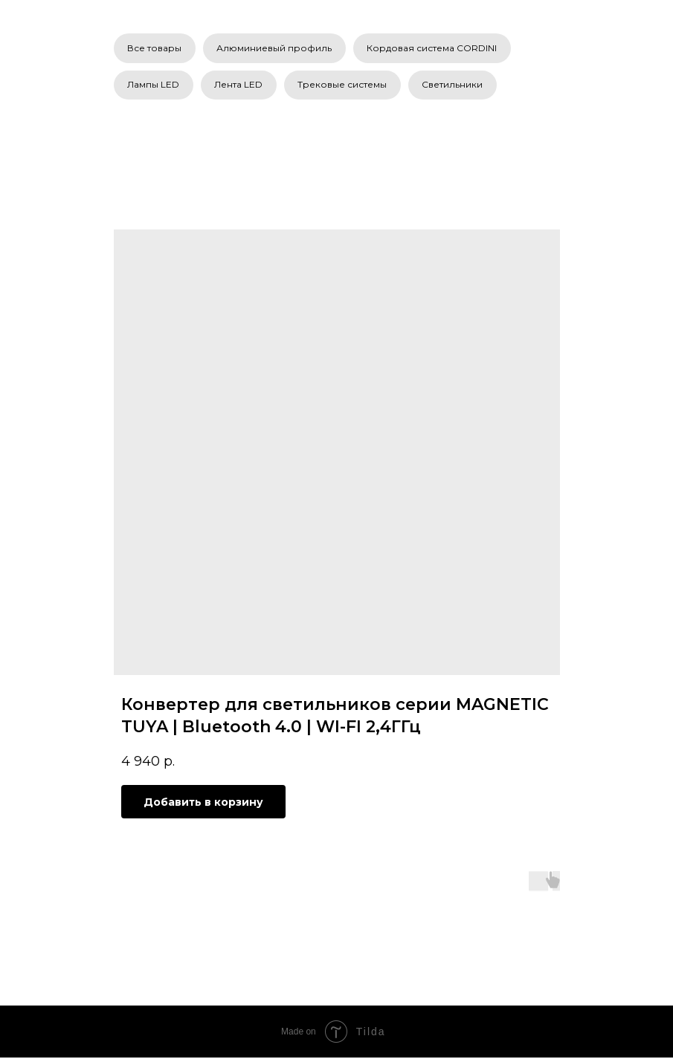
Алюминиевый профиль (275, 47)
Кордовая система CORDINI (434, 47)
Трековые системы (344, 85)
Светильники (455, 85)
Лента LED (240, 85)
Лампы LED (154, 85)
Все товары (155, 47)
